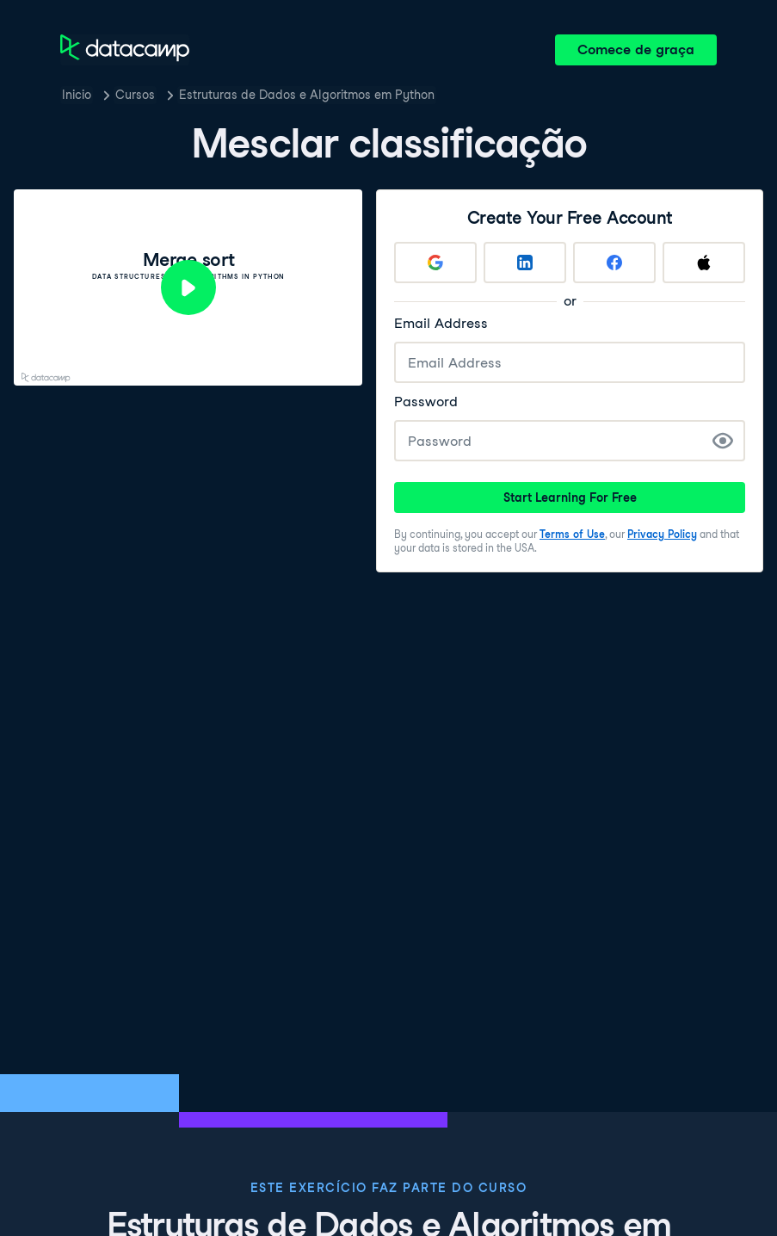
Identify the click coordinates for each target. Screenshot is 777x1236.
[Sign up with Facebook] (614, 262)
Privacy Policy (662, 534)
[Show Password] (722, 440)
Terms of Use (572, 534)
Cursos (135, 95)
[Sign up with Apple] (704, 262)
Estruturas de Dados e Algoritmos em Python (307, 95)
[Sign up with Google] (435, 262)
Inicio (76, 95)
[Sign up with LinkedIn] (525, 262)
